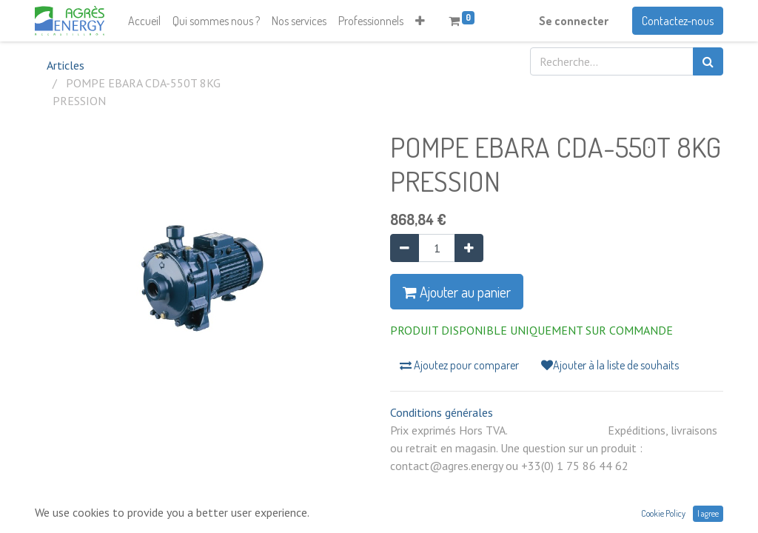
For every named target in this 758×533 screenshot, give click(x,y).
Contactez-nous (678, 20)
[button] (420, 21)
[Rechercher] (708, 61)
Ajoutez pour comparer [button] (459, 365)
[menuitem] (144, 21)
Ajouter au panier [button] (457, 291)
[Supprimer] (404, 248)
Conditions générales (441, 412)
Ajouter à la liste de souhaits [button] (610, 365)
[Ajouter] (469, 248)
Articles (65, 65)
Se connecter (573, 20)
